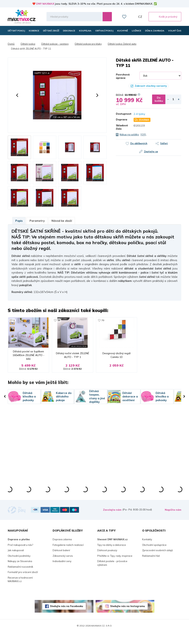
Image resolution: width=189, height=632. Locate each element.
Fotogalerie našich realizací (68, 544)
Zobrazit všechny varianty (151, 85)
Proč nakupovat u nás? (20, 544)
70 (103, 320)
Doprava (121, 119)
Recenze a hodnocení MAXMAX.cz (20, 579)
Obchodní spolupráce (154, 544)
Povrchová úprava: (123, 76)
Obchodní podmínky (19, 555)
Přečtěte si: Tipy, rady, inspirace (114, 555)
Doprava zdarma (62, 539)
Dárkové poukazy (107, 550)
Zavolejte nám (112, 509)
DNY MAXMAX (45, 3)
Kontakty (147, 539)
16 (58, 320)
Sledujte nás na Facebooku (66, 606)
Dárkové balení (61, 550)
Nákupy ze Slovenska (20, 561)
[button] (17, 95)
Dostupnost (122, 113)
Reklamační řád (151, 555)
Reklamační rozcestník (20, 566)
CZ (140, 16)
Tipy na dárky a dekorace (111, 544)
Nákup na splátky (129, 134)
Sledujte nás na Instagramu (127, 606)
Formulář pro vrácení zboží (23, 572)
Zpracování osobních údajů (157, 550)
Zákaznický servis (63, 555)
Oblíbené (124, 17)
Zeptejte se (151, 151)
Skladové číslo (122, 127)
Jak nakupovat (16, 550)
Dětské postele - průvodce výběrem (112, 563)
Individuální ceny (62, 561)
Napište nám (173, 509)
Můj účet (132, 17)
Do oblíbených (138, 143)
